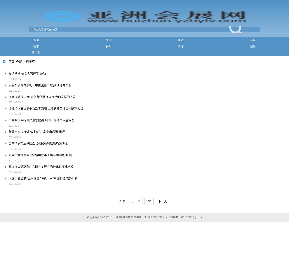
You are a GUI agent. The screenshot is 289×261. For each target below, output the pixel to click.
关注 (181, 46)
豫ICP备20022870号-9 (155, 217)
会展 (253, 40)
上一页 (136, 201)
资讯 (108, 40)
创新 (253, 46)
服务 (108, 46)
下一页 (162, 201)
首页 (36, 40)
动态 (181, 40)
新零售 (36, 52)
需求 (36, 46)
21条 (122, 201)
